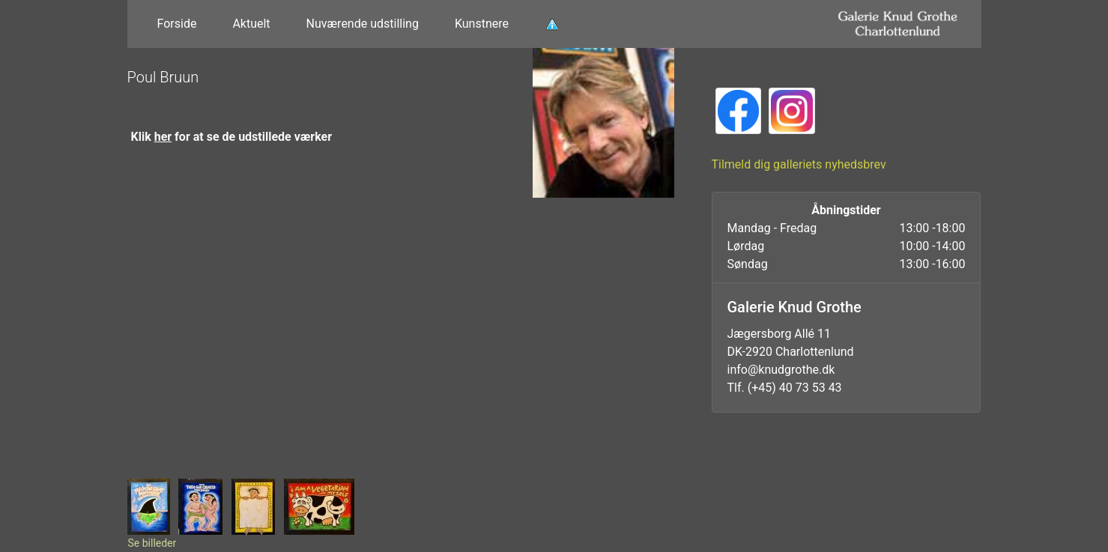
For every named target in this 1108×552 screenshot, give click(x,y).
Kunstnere (482, 23)
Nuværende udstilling (362, 23)
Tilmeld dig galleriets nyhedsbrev (799, 164)
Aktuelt (251, 23)
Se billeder (152, 543)
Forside (177, 23)
